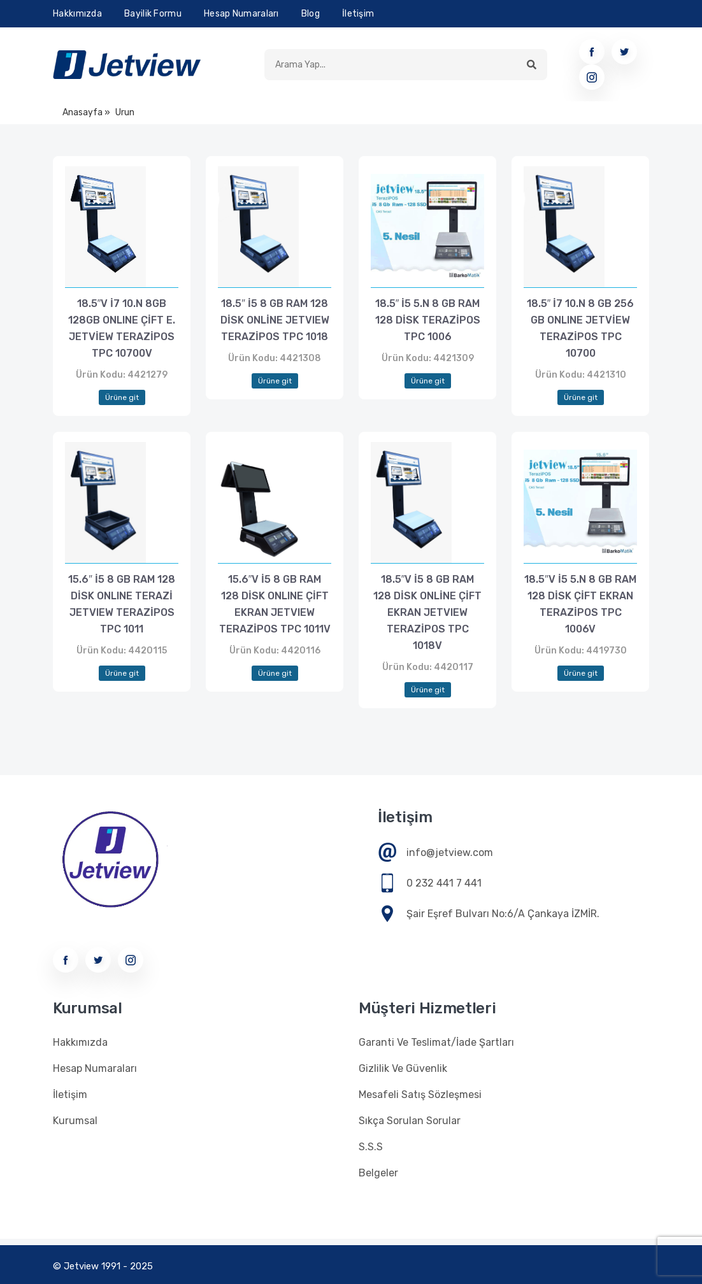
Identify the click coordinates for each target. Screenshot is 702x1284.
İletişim (358, 13)
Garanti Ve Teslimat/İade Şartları (436, 1042)
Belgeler (378, 1173)
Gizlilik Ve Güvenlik (403, 1068)
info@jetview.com (449, 852)
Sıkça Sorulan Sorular (410, 1121)
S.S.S (371, 1147)
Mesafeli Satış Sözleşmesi (420, 1094)
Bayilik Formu (153, 13)
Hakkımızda (77, 13)
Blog (310, 13)
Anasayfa (82, 112)
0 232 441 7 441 (444, 883)
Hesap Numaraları (241, 13)
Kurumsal (75, 1121)
